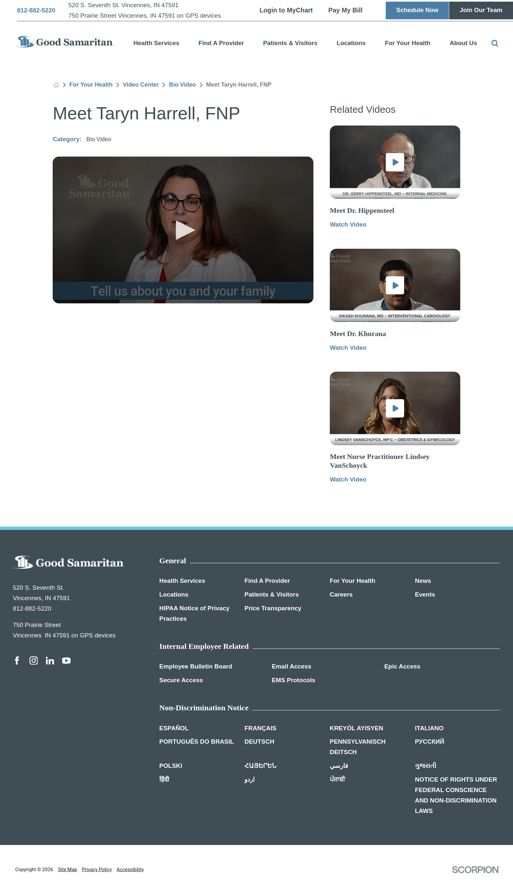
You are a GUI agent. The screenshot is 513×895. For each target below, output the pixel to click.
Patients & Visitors (290, 43)
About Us (463, 43)
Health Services (156, 43)
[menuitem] (156, 41)
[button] (183, 230)
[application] (183, 230)
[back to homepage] (56, 85)
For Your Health (407, 43)
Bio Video (182, 85)
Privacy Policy (97, 869)
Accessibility (130, 869)
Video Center (141, 85)
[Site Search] (494, 43)
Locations (351, 43)
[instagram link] (33, 660)
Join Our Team (481, 10)
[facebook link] (17, 660)
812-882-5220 (36, 11)
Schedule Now (417, 10)
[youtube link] (66, 660)
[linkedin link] (50, 660)
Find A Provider (221, 43)
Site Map (67, 869)
